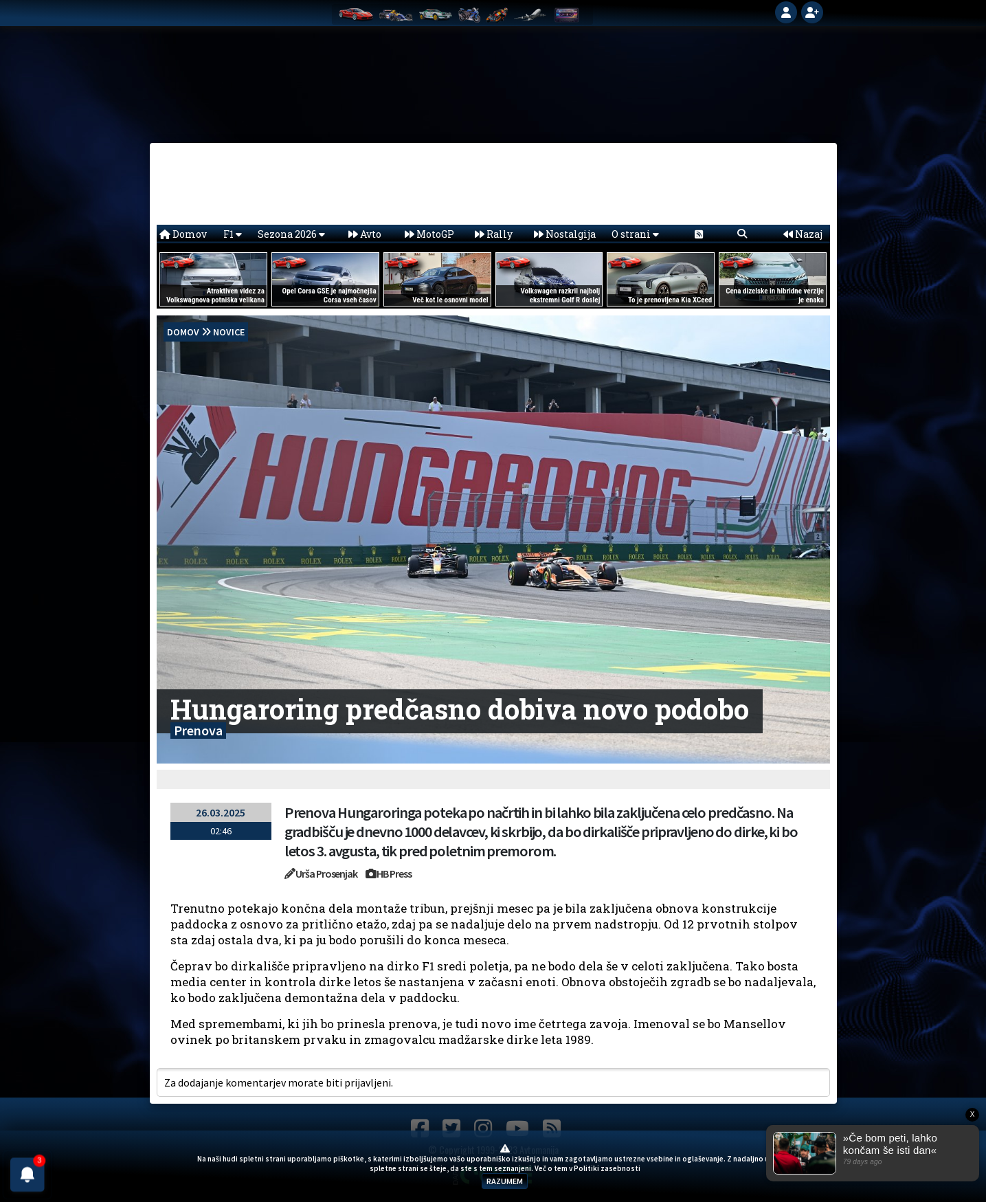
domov (183, 332)
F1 (232, 234)
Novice (229, 332)
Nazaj (802, 234)
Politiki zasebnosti (607, 1168)
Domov (183, 234)
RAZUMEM (504, 1181)
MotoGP (429, 234)
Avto (364, 234)
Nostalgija (565, 234)
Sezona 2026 (291, 234)
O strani (635, 234)
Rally (494, 234)
